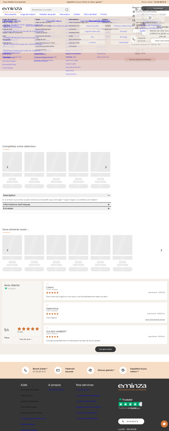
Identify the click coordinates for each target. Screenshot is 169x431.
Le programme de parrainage (88, 412)
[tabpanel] (64, 16)
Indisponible (140, 49)
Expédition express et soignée (88, 424)
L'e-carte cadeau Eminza (86, 418)
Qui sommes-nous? (56, 407)
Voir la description (122, 44)
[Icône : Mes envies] (164, 34)
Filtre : (7, 355)
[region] (84, 24)
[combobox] (26, 356)
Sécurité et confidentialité (86, 430)
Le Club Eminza (82, 407)
